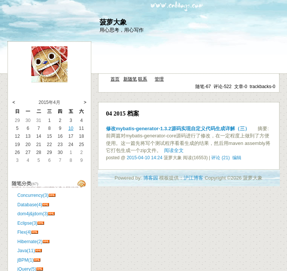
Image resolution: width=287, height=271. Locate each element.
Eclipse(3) (27, 223)
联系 (142, 79)
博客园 (150, 178)
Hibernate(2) (30, 241)
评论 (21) (220, 157)
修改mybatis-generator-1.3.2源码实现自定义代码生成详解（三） (178, 128)
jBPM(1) (25, 260)
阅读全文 (174, 150)
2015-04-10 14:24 (145, 157)
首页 (115, 79)
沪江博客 (193, 178)
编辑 (236, 157)
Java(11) (26, 250)
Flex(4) (24, 232)
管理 (159, 79)
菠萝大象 (113, 22)
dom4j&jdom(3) (32, 213)
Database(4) (29, 204)
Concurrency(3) (33, 195)
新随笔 (130, 79)
